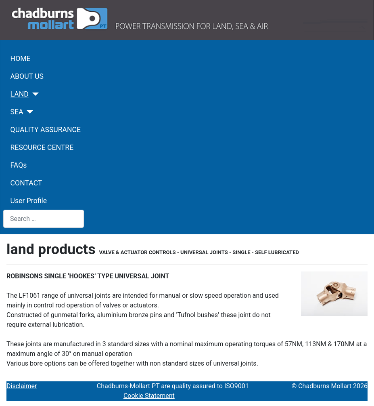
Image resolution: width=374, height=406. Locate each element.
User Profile (28, 201)
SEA (16, 112)
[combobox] (43, 219)
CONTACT (26, 183)
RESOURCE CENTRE (42, 147)
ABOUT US (27, 76)
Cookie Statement (149, 396)
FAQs (18, 165)
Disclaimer (21, 386)
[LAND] (34, 94)
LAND (19, 94)
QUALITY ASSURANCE (45, 130)
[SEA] (28, 112)
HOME (20, 59)
